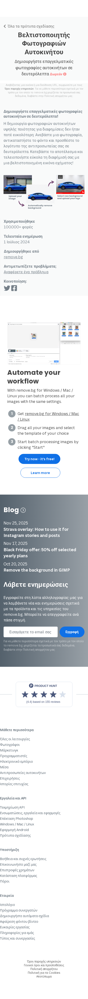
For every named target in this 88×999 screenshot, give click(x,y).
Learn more (40, 472)
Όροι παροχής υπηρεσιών (19, 88)
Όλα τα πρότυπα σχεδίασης (29, 26)
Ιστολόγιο (7, 904)
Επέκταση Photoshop (16, 818)
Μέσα (4, 767)
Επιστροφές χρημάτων (17, 870)
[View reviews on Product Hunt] (44, 694)
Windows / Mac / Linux (17, 824)
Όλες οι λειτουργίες (15, 739)
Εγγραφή (72, 632)
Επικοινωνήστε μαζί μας (18, 864)
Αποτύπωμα (44, 976)
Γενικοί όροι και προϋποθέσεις (44, 965)
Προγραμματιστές (13, 756)
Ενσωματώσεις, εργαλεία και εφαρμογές (30, 813)
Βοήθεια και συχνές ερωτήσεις (23, 859)
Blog (15, 509)
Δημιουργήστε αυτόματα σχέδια (24, 916)
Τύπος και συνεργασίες (17, 938)
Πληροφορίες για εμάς (17, 932)
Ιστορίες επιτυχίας (14, 784)
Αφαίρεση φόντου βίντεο (19, 921)
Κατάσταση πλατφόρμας (18, 875)
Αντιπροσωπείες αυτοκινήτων (23, 772)
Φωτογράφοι (10, 744)
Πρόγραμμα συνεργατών (18, 910)
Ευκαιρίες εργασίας (15, 927)
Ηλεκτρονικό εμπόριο (16, 761)
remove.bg (13, 256)
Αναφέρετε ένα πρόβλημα (26, 271)
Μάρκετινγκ (9, 750)
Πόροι (4, 881)
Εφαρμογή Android (14, 830)
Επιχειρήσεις (10, 778)
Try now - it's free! (39, 459)
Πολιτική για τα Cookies (44, 973)
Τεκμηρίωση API (12, 807)
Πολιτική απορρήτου (55, 96)
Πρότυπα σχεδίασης (15, 835)
